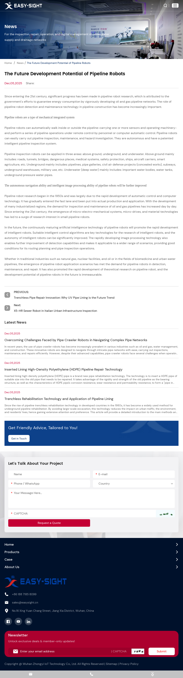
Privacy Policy (129, 664)
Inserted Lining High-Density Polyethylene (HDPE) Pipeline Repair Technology (63, 369)
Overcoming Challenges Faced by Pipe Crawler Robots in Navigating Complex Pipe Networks (75, 340)
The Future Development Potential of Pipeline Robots (58, 63)
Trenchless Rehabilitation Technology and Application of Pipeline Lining (58, 399)
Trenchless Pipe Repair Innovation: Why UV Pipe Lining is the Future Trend (64, 298)
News (20, 63)
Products (11, 552)
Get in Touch (19, 438)
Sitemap (111, 664)
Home (8, 63)
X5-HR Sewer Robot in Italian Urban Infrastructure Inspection (55, 311)
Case (8, 559)
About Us (11, 567)
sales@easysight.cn (25, 602)
